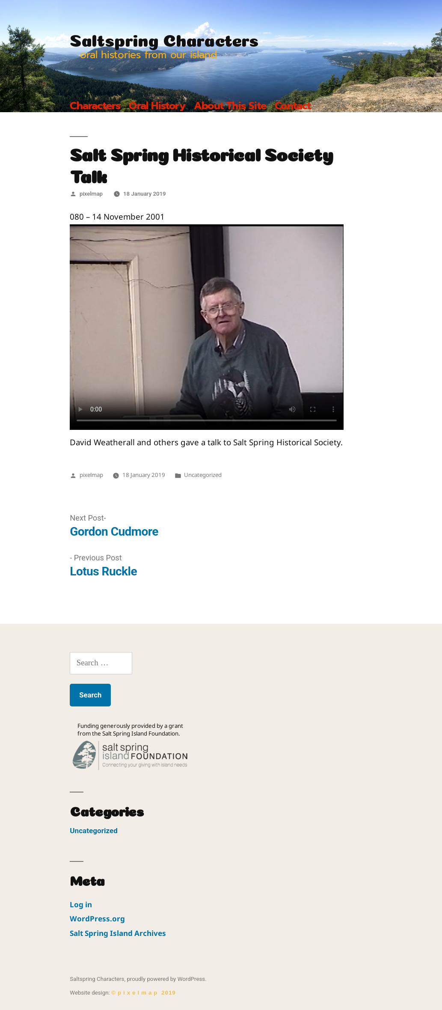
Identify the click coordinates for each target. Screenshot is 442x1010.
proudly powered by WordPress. (166, 979)
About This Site (230, 105)
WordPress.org (97, 919)
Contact (293, 105)
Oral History (157, 105)
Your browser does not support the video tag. (207, 327)
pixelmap (91, 194)
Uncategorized (203, 475)
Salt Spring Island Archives (118, 933)
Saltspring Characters (164, 38)
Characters (95, 105)
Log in (81, 904)
